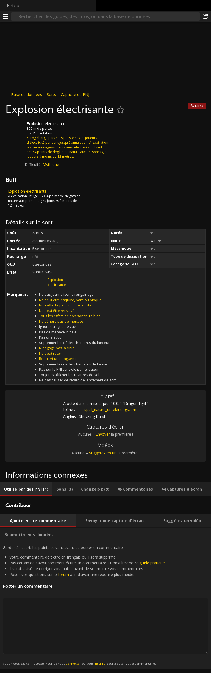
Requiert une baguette (58, 358)
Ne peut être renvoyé (57, 310)
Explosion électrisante (57, 282)
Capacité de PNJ (75, 94)
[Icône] (14, 127)
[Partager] (205, 16)
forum (63, 574)
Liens (199, 105)
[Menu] (5, 16)
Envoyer (103, 434)
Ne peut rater (50, 353)
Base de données (26, 94)
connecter (73, 663)
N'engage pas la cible (56, 347)
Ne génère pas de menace (61, 321)
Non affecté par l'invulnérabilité (65, 305)
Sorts (51, 94)
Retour (14, 5)
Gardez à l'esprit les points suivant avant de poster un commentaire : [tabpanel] (105, 605)
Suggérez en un (102, 452)
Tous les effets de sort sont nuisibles (70, 315)
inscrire (100, 663)
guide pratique (152, 562)
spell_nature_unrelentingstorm (107, 409)
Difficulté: (34, 164)
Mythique (51, 164)
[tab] (26, 489)
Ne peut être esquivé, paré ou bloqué (70, 299)
